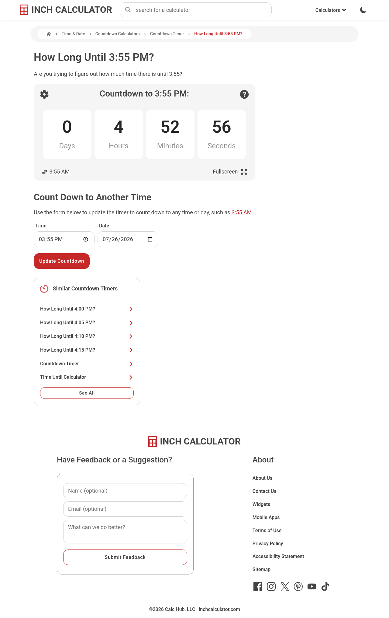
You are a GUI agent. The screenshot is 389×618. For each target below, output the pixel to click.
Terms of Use (267, 530)
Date (104, 226)
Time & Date (73, 33)
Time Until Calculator (87, 377)
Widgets (261, 504)
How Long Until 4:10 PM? (87, 336)
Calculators (330, 10)
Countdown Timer (167, 33)
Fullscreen (230, 171)
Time (40, 226)
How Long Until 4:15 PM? (87, 350)
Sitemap (261, 569)
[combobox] (203, 10)
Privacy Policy (268, 543)
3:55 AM (55, 171)
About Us (263, 478)
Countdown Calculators (117, 33)
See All (87, 393)
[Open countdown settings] (44, 94)
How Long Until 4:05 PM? (87, 322)
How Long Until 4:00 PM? (87, 309)
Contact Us (265, 491)
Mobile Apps (266, 517)
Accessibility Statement (278, 556)
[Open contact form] (244, 94)
